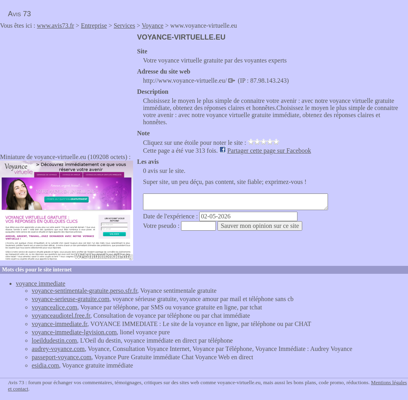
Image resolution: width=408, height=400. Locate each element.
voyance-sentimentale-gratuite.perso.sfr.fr (84, 290)
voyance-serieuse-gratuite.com (70, 299)
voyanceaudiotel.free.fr (61, 315)
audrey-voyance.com (58, 348)
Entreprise (94, 25)
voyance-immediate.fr (59, 323)
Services (124, 25)
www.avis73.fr (55, 25)
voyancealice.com (54, 307)
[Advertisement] (66, 88)
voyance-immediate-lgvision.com (74, 332)
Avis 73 (19, 14)
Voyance (153, 25)
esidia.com (45, 365)
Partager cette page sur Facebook (269, 150)
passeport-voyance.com (62, 357)
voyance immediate (40, 283)
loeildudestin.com (54, 340)
